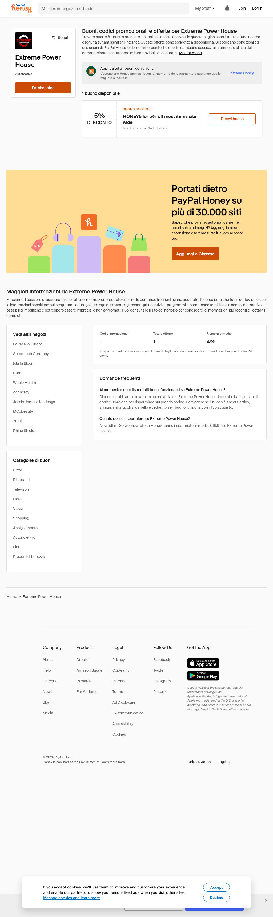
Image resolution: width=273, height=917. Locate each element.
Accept (216, 887)
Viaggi (18, 508)
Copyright (120, 670)
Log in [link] (257, 8)
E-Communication (128, 713)
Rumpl (18, 373)
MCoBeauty (23, 411)
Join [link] (242, 8)
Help (47, 670)
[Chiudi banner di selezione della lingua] (266, 900)
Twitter (159, 670)
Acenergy (21, 392)
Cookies (119, 734)
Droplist (83, 659)
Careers (49, 681)
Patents (118, 681)
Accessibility (122, 723)
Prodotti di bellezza (29, 556)
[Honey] (21, 8)
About (48, 659)
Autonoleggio (24, 537)
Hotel (17, 499)
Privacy (118, 659)
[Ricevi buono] (232, 118)
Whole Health (24, 382)
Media (48, 713)
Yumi (17, 421)
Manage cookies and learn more (71, 897)
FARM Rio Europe (28, 344)
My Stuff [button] (205, 8)
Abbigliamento (25, 527)
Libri (16, 547)
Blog (46, 702)
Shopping (21, 518)
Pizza (17, 470)
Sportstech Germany (31, 353)
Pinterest (161, 691)
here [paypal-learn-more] (121, 762)
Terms (117, 691)
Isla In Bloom (24, 363)
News (47, 691)
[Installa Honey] (241, 73)
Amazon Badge (89, 670)
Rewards (84, 681)
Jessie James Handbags (34, 401)
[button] (208, 762)
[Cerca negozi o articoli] (113, 8)
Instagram (162, 681)
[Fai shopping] (43, 87)
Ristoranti (21, 479)
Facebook (161, 659)
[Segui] (59, 37)
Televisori (21, 489)
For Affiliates (87, 691)
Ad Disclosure (123, 702)
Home (11, 596)
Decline (216, 897)
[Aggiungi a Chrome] (195, 253)
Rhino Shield (23, 430)
